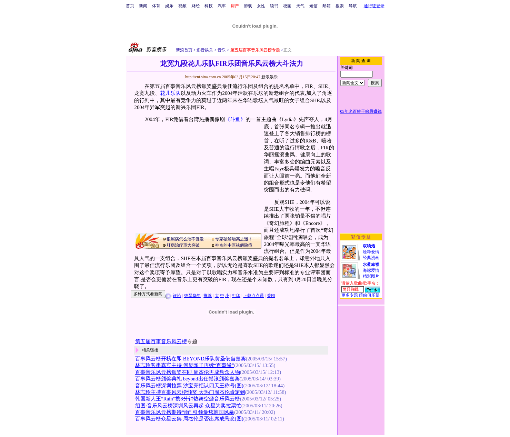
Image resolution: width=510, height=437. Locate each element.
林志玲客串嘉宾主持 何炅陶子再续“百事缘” (184, 365)
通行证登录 (374, 5)
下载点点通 (253, 295)
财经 (195, 5)
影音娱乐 (205, 50)
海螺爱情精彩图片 (371, 270)
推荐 (207, 295)
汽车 (222, 5)
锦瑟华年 (192, 295)
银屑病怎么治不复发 (185, 239)
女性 (261, 5)
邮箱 (326, 5)
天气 (300, 5)
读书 (274, 5)
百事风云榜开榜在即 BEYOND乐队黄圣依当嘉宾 (190, 358)
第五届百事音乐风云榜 (161, 341)
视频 (182, 5)
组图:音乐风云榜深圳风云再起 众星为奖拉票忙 (188, 405)
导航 (353, 5)
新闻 (143, 5)
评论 (177, 295)
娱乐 (169, 5)
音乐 (221, 50)
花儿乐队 (170, 93)
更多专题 (349, 295)
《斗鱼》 (235, 119)
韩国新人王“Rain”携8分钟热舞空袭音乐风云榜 (187, 398)
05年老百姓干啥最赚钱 (361, 111)
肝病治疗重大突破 (183, 245)
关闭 (271, 295)
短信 (313, 5)
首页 (130, 5)
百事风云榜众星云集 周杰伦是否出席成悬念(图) (189, 418)
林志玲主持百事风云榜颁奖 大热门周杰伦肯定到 (190, 392)
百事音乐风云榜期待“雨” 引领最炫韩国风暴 (184, 412)
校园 (287, 5)
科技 (208, 5)
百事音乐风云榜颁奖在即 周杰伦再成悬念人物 (187, 372)
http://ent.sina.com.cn (203, 77)
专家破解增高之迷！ (233, 239)
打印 (236, 295)
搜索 (340, 5)
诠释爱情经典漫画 (371, 252)
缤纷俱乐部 (369, 295)
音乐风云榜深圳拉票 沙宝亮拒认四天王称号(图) (189, 385)
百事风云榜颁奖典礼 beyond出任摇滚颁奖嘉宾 (187, 378)
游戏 (248, 5)
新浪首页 (184, 50)
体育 (156, 5)
